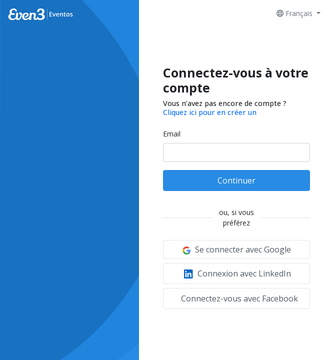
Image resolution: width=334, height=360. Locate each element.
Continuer (237, 180)
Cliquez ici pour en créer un (209, 112)
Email (171, 133)
